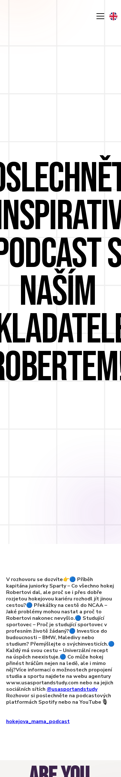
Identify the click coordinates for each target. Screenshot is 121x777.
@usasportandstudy (72, 689)
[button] (113, 16)
